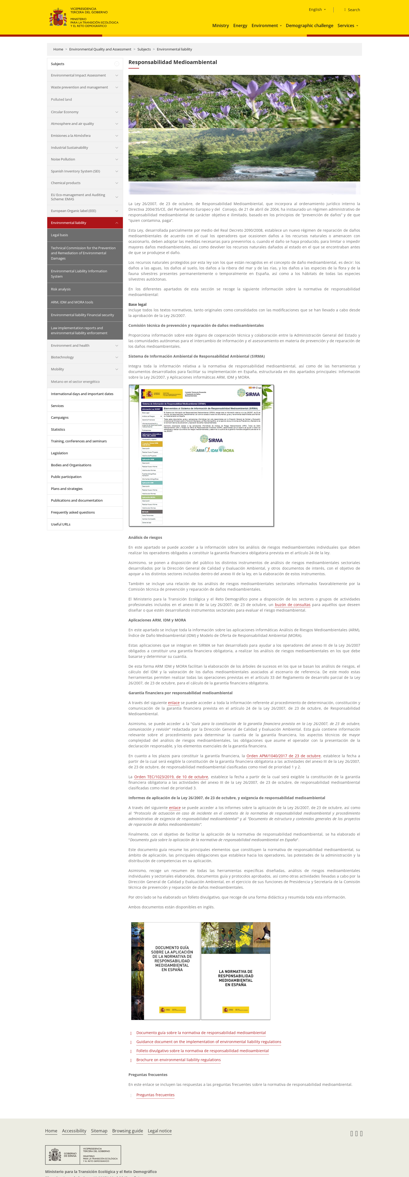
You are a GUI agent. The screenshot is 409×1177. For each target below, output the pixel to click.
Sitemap (99, 1131)
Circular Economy (65, 111)
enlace (174, 702)
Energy (240, 25)
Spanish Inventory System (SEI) (75, 171)
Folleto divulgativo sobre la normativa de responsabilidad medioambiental (202, 1050)
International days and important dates (82, 393)
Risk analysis (61, 289)
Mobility (57, 369)
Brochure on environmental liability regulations (178, 1059)
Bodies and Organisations (71, 465)
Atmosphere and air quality (72, 123)
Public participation (66, 476)
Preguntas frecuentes (155, 1094)
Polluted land (61, 99)
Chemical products (65, 182)
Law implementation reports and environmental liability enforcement (79, 330)
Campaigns (59, 417)
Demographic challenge (309, 25)
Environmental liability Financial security (82, 314)
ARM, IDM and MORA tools (72, 302)
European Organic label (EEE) (73, 210)
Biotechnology (62, 357)
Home (58, 49)
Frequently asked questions (73, 512)
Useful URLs (60, 524)
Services (346, 25)
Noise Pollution (63, 159)
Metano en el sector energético (75, 381)
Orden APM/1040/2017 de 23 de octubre (284, 755)
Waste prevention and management (79, 87)
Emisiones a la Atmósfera (71, 135)
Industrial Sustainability (69, 147)
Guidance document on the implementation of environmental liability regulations (208, 1041)
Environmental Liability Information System (79, 274)
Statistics (58, 429)
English (315, 9)
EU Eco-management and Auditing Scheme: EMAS (78, 196)
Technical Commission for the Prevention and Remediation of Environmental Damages (83, 253)
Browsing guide (127, 1131)
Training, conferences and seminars (79, 441)
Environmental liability (174, 49)
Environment (265, 25)
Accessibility (74, 1131)
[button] (281, 25)
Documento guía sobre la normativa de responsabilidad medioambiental (201, 1032)
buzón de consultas (293, 604)
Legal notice (160, 1131)
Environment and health (70, 345)
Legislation (59, 453)
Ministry (220, 25)
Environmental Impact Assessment (78, 75)
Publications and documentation (77, 500)
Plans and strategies (67, 488)
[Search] (350, 9)
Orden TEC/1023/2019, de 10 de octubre (171, 776)
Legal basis (59, 234)
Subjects (144, 49)
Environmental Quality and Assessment (100, 49)
